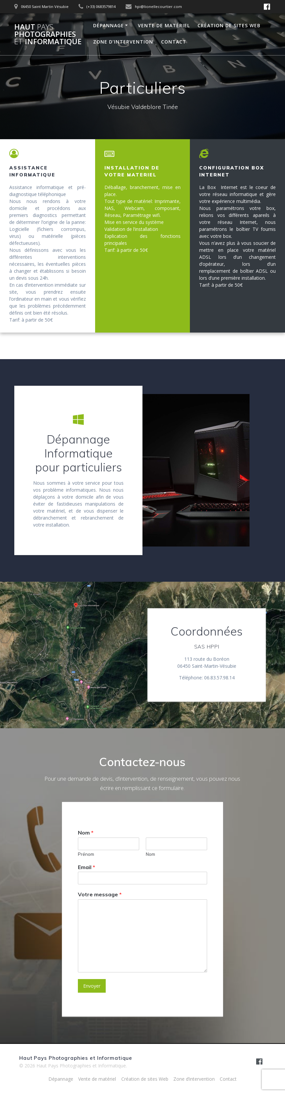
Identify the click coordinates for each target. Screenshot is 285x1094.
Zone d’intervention (123, 42)
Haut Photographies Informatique (48, 34)
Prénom (86, 854)
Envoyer (91, 986)
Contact (173, 42)
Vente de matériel (164, 25)
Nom (85, 832)
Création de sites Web (229, 25)
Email (86, 867)
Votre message (100, 894)
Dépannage (108, 25)
